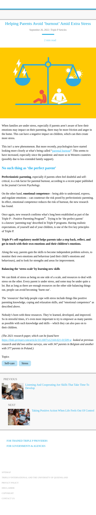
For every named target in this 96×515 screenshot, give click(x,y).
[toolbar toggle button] (8, 4)
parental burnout (61, 150)
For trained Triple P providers (25, 441)
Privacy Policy (10, 483)
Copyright (8, 493)
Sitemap (6, 472)
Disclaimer (8, 488)
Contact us (8, 498)
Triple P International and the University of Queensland (35, 477)
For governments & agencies (23, 446)
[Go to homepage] (48, 9)
